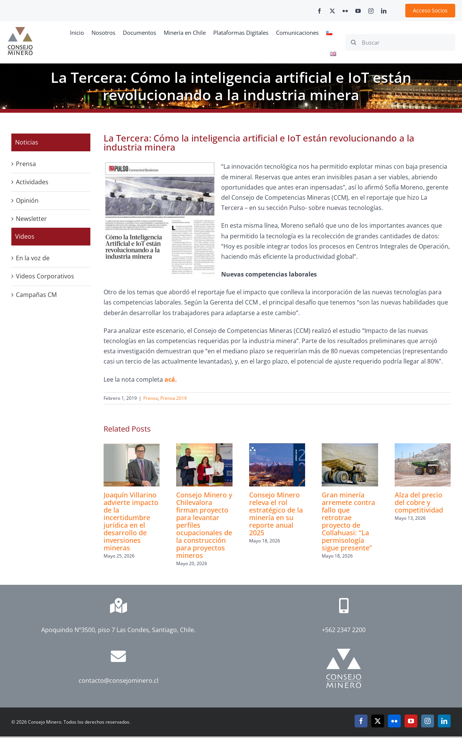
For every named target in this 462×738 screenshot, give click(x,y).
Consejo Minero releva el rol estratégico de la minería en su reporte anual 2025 (276, 513)
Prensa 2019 (173, 398)
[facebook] (319, 11)
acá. (171, 379)
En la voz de (33, 258)
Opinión (27, 200)
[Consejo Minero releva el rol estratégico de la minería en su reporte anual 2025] (277, 447)
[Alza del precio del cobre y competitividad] (423, 447)
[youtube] (358, 11)
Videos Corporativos (45, 276)
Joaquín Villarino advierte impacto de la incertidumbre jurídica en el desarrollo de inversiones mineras (131, 521)
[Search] (353, 42)
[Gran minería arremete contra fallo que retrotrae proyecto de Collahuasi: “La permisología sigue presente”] (350, 447)
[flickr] (345, 11)
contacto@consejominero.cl (118, 680)
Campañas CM (36, 295)
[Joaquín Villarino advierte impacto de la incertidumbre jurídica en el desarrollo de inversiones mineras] (132, 447)
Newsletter (31, 218)
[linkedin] (383, 11)
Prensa (150, 398)
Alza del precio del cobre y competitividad (419, 502)
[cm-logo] (20, 30)
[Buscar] (400, 42)
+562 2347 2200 (344, 630)
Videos (24, 236)
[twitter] (332, 11)
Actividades (32, 182)
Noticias (26, 142)
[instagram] (371, 11)
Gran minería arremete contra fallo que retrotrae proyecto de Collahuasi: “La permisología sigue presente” (348, 521)
